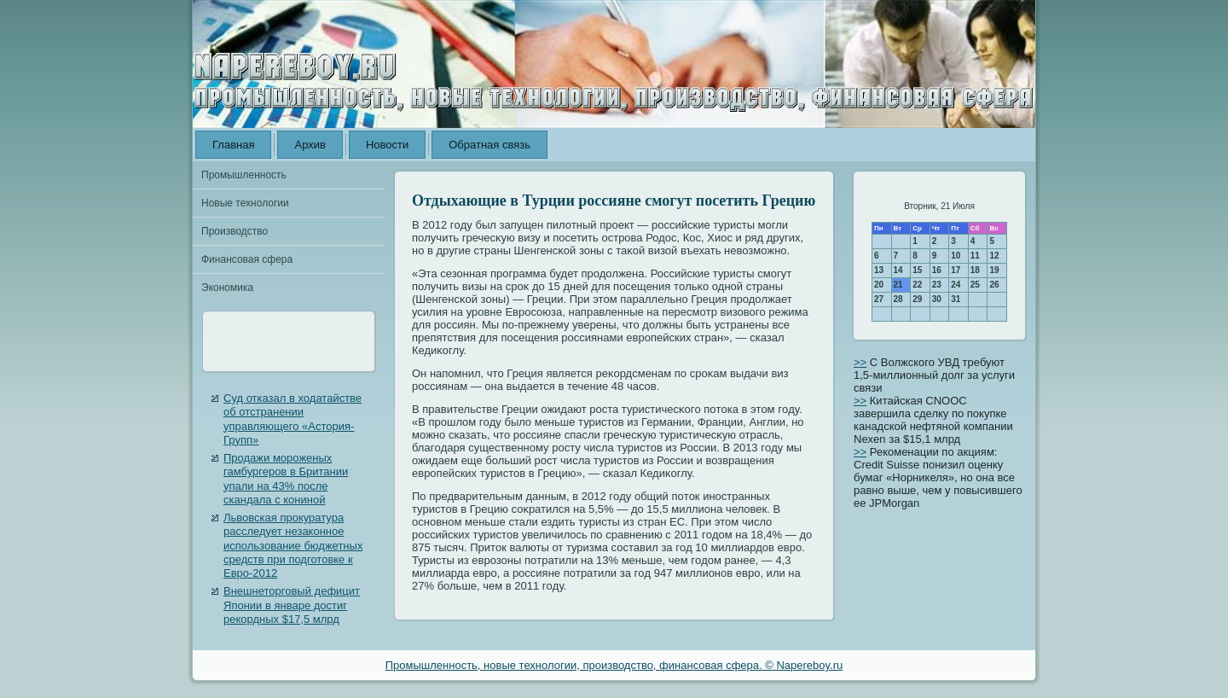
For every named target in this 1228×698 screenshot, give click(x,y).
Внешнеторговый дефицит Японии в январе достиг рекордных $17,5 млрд (291, 605)
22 (917, 284)
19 (994, 270)
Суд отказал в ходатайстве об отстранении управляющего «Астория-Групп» (292, 419)
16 (936, 270)
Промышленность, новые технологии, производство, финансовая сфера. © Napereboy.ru (614, 665)
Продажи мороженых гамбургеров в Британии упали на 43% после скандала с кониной (285, 478)
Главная (233, 144)
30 (936, 299)
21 (898, 284)
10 (955, 255)
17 (955, 270)
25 (975, 284)
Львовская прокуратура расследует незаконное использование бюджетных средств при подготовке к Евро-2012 (292, 545)
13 (878, 270)
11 (975, 255)
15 (917, 270)
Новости (387, 144)
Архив (309, 144)
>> (860, 362)
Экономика (227, 288)
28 (898, 299)
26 (994, 284)
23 (936, 284)
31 (955, 299)
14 (898, 270)
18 (975, 270)
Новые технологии (245, 203)
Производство (234, 231)
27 (878, 299)
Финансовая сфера (247, 259)
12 (994, 255)
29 (917, 299)
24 (955, 284)
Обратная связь (489, 144)
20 (878, 284)
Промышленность (244, 175)
